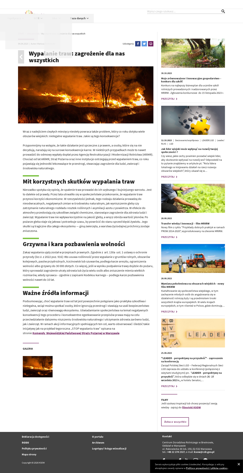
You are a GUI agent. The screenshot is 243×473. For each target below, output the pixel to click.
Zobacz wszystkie (175, 421)
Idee (188, 22)
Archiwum (98, 442)
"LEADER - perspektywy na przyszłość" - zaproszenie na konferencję (192, 359)
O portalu (97, 436)
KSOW (100, 22)
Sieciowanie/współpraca (187, 140)
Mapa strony (29, 454)
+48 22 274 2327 (176, 452)
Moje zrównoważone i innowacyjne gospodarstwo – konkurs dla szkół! (191, 80)
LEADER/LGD (208, 140)
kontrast (202, 4)
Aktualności (78, 22)
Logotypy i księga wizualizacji (109, 448)
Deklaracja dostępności (35, 436)
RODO (25, 442)
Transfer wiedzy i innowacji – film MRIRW (185, 223)
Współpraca (147, 22)
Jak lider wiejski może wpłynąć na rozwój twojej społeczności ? (189, 150)
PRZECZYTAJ (169, 98)
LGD (171, 143)
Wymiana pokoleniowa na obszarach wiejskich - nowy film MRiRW (192, 285)
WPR (169, 22)
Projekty (122, 22)
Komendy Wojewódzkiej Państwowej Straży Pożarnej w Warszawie (75, 333)
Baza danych (211, 22)
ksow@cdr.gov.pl (204, 452)
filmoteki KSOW (191, 407)
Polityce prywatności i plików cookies (206, 468)
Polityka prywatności (34, 448)
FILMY (164, 399)
